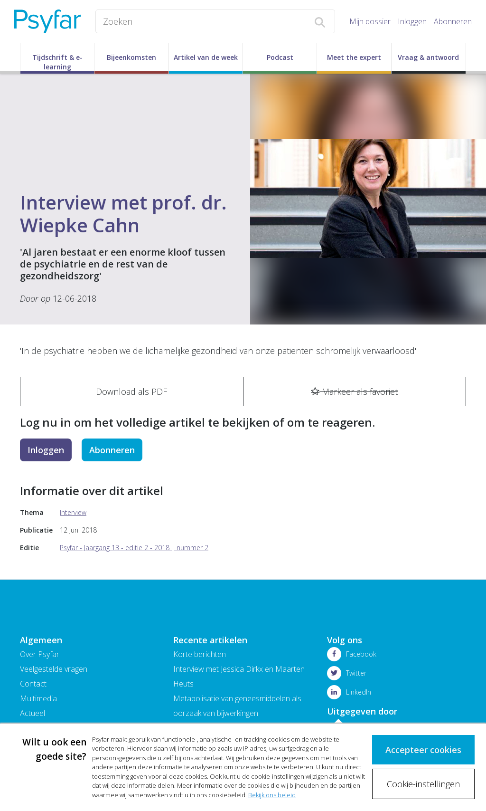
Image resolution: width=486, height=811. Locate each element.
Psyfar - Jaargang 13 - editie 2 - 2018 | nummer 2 (134, 547)
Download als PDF (131, 391)
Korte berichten (199, 654)
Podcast (280, 57)
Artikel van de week (206, 57)
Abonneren (453, 21)
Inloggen (412, 21)
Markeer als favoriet (354, 391)
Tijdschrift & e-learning (57, 62)
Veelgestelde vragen (53, 669)
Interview (73, 512)
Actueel (32, 713)
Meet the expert (354, 57)
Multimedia (38, 698)
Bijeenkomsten (131, 57)
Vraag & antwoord (428, 57)
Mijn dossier (370, 21)
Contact (33, 683)
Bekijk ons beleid (272, 795)
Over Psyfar (39, 654)
